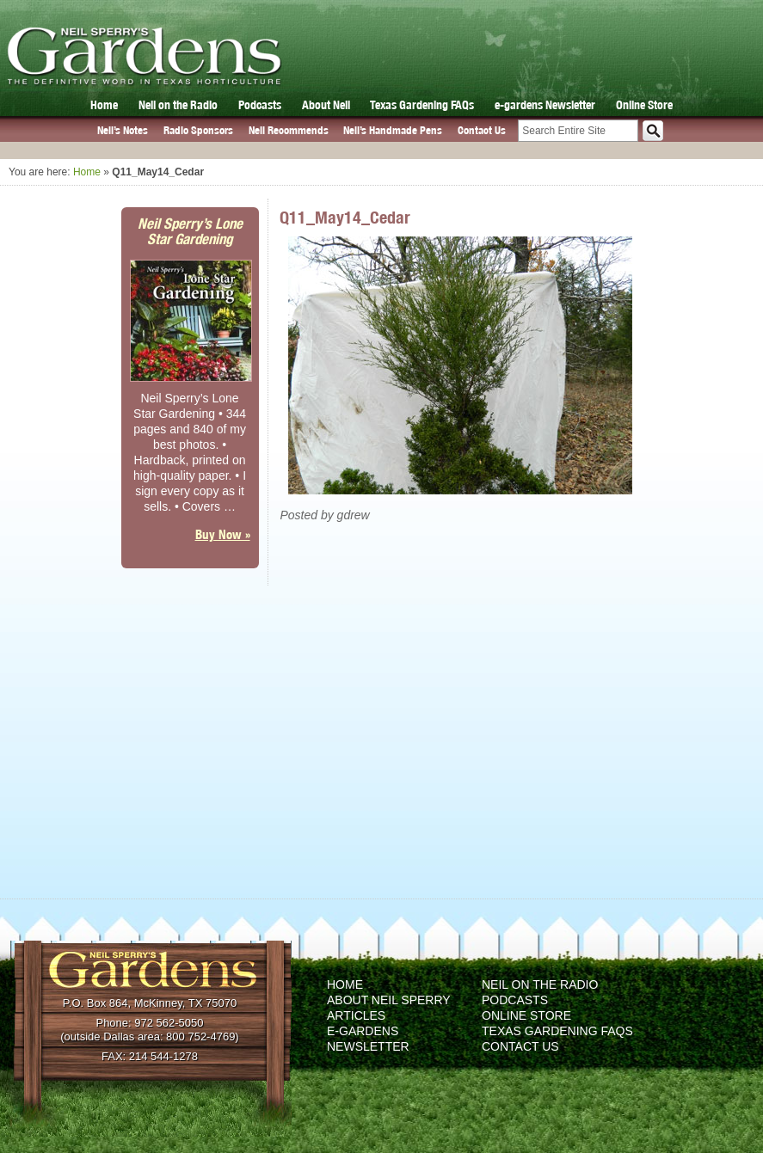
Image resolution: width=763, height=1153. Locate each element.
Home (104, 105)
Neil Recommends (289, 130)
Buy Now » (222, 534)
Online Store (644, 105)
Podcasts (259, 105)
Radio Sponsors (198, 130)
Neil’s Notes (122, 130)
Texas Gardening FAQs (422, 105)
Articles (356, 1015)
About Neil (326, 105)
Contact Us (482, 130)
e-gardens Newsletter (545, 105)
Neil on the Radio (178, 105)
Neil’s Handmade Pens (392, 130)
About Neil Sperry (389, 1000)
